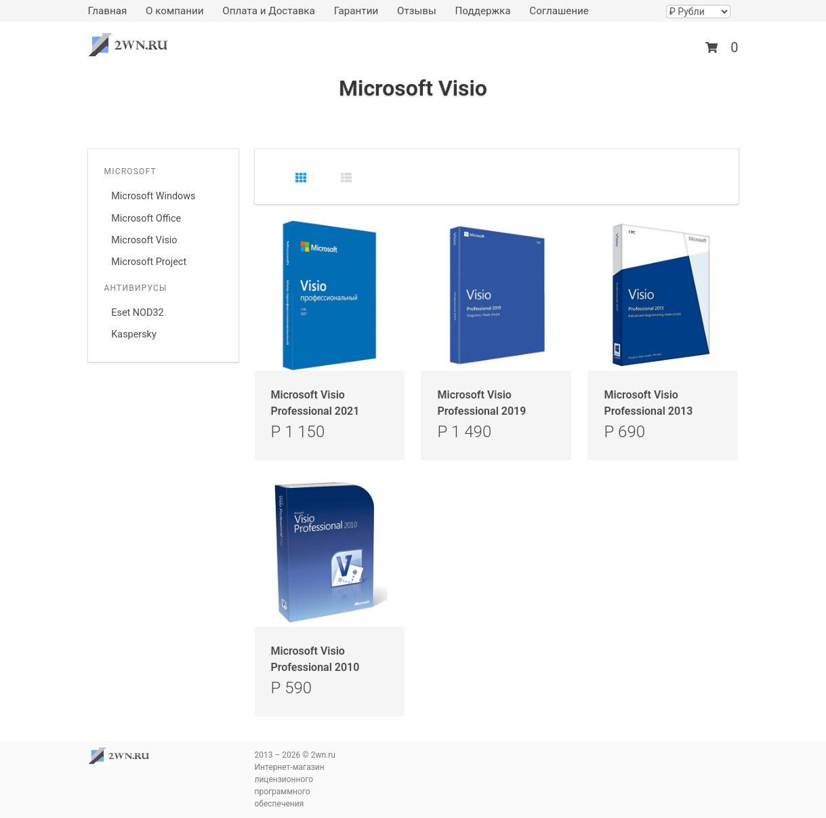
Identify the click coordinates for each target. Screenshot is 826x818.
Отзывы (416, 11)
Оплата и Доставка (268, 11)
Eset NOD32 (137, 313)
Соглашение (559, 11)
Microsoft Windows (153, 196)
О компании (175, 11)
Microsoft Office (146, 218)
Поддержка (482, 11)
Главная (107, 11)
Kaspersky (133, 334)
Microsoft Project (148, 262)
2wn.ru (132, 45)
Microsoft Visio (144, 240)
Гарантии (356, 11)
